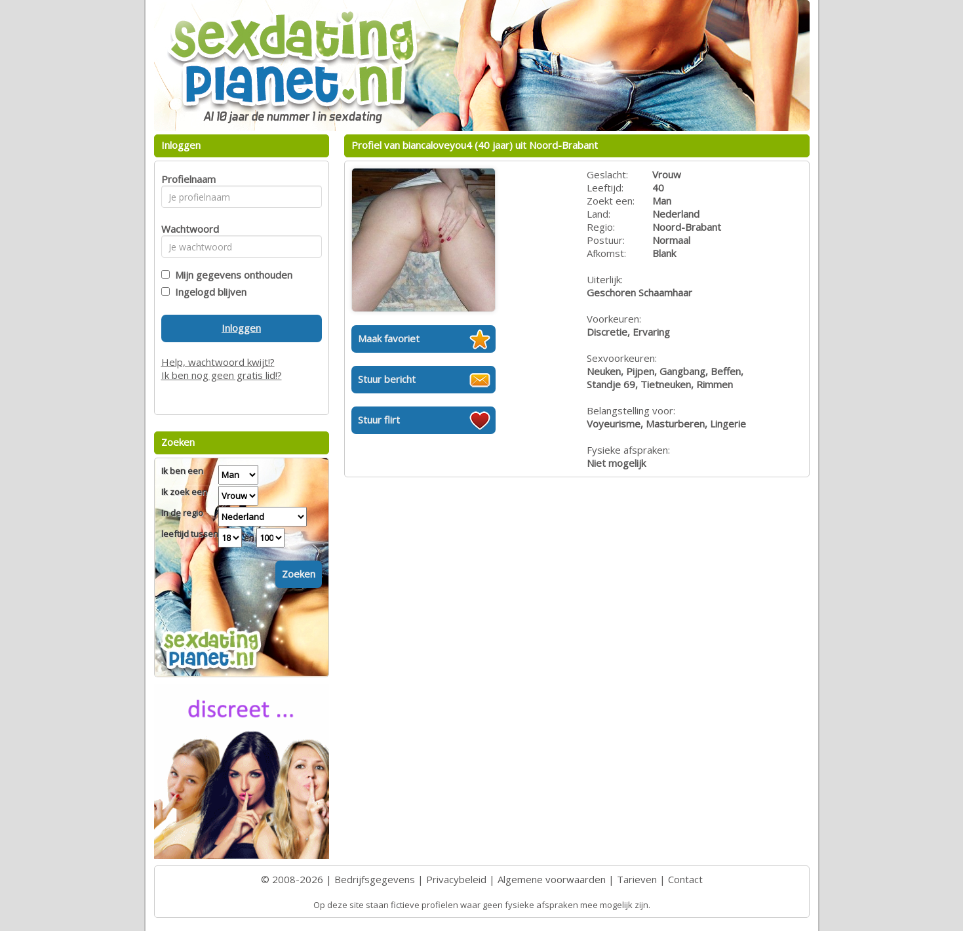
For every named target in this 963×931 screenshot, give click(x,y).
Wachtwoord (186, 228)
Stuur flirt (379, 419)
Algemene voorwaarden (552, 879)
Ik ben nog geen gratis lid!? (221, 375)
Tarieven (637, 879)
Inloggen (241, 327)
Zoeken (298, 573)
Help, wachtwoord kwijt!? (218, 361)
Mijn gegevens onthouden (231, 274)
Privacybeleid (456, 879)
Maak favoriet (389, 338)
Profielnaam (186, 179)
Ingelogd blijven (208, 291)
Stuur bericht (387, 379)
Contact (685, 879)
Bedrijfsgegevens (374, 879)
